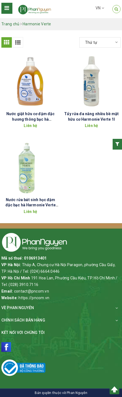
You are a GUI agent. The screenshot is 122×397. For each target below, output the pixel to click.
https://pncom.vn (33, 298)
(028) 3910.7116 (23, 284)
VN (100, 8)
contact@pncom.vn (31, 291)
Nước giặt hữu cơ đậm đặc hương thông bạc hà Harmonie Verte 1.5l (30, 119)
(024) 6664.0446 (45, 271)
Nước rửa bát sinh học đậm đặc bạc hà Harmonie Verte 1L (31, 205)
